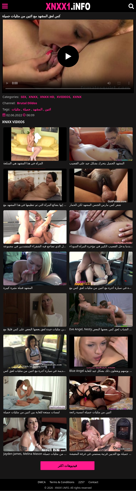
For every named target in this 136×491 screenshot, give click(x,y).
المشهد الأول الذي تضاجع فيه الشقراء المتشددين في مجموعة (35, 246)
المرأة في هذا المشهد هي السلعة (23, 163)
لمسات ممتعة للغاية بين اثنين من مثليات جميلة (31, 412)
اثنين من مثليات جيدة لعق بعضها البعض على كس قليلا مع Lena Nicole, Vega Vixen (35, 329)
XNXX (33, 97)
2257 (81, 482)
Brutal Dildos (27, 103)
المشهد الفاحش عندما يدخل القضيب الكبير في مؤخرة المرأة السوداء (101, 246)
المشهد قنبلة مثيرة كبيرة (18, 288)
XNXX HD (47, 97)
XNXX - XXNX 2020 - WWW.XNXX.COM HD (68, 6)
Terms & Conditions (62, 482)
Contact (93, 482)
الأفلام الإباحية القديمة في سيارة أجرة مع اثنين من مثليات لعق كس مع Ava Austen (101, 288)
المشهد (37, 109)
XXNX (77, 97)
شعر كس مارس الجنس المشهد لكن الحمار (95, 205)
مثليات (16, 109)
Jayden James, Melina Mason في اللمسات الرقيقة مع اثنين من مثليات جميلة (35, 454)
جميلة (26, 109)
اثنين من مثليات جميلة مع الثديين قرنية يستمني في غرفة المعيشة (101, 454)
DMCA (42, 482)
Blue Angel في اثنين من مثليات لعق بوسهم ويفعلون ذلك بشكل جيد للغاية (101, 371)
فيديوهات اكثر (67, 465)
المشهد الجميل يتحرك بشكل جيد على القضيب (96, 163)
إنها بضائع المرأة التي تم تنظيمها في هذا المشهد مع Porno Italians (35, 205)
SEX (23, 97)
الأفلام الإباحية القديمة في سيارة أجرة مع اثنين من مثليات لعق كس (35, 371)
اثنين (48, 109)
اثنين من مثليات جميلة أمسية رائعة (90, 412)
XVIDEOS (63, 97)
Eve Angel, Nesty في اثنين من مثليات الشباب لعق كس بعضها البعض (101, 329)
